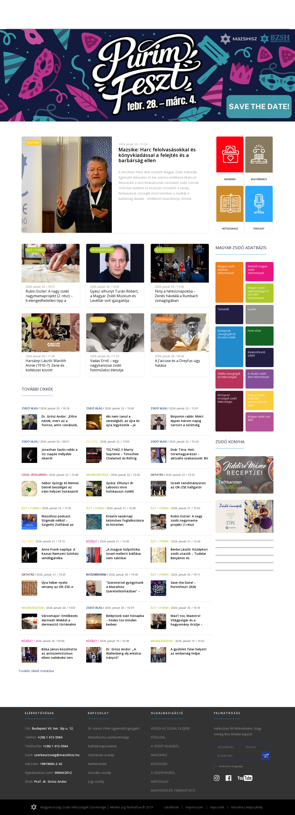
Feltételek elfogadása (231, 766)
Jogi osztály (96, 781)
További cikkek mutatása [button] (36, 671)
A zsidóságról (163, 773)
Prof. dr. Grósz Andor (50, 781)
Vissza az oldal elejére (170, 728)
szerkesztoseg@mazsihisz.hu (57, 755)
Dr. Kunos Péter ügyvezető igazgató (113, 728)
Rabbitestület (97, 764)
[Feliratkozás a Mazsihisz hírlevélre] (265, 755)
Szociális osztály (99, 773)
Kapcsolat (160, 781)
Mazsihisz (159, 755)
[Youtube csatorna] (248, 779)
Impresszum (194, 807)
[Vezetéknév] (228, 747)
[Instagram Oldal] (219, 779)
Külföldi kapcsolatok (102, 746)
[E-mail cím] (237, 755)
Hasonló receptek (231, 488)
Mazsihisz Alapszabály (247, 807)
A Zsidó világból (165, 746)
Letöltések (171, 807)
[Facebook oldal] (231, 779)
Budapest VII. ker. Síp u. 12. (53, 728)
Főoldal (158, 737)
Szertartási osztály (101, 755)
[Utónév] (256, 747)
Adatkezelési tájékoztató (173, 790)
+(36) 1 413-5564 (50, 737)
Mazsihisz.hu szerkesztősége (108, 737)
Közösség (159, 764)
